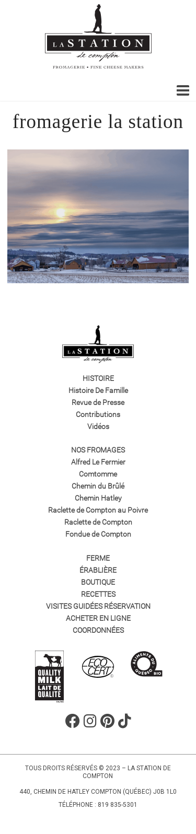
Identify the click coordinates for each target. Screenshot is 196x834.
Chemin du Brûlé (98, 486)
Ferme (98, 558)
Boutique (98, 582)
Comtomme (98, 474)
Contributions (98, 414)
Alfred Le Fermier (98, 462)
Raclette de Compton (98, 522)
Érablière (98, 570)
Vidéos (98, 426)
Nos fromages (98, 450)
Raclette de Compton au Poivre (98, 510)
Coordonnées (98, 630)
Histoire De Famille (98, 390)
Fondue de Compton (98, 534)
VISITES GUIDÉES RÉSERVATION (98, 606)
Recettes (98, 594)
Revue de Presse (98, 402)
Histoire (98, 378)
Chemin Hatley (98, 498)
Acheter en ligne (98, 618)
